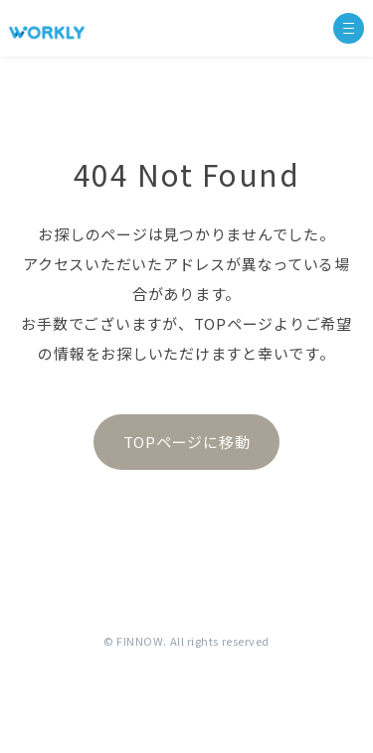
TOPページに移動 (187, 441)
